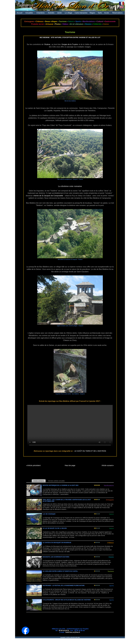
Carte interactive (81, 13)
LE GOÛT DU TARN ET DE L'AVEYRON (90, 451)
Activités (51, 13)
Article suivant (108, 465)
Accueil (19, 13)
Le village (68, 13)
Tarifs (100, 13)
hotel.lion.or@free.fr (73, 632)
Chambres (40, 13)
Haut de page (70, 465)
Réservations (117, 13)
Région (92, 13)
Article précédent (33, 465)
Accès (106, 13)
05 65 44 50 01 (64, 630)
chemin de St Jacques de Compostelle (48, 196)
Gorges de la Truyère (69, 44)
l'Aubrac (47, 44)
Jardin (59, 13)
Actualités (29, 13)
